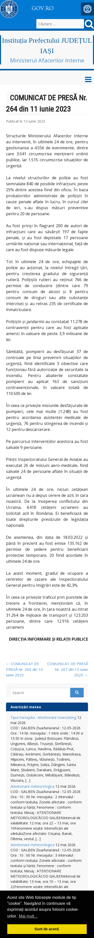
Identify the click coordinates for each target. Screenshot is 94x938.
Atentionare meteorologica (32, 786)
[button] (87, 8)
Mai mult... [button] (28, 916)
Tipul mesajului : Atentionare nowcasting (43, 717)
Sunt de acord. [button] (47, 929)
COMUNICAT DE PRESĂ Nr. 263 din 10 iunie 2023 (24, 669)
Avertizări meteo (26, 707)
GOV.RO (43, 8)
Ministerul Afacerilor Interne (47, 60)
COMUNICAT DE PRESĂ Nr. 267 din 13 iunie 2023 (67, 669)
